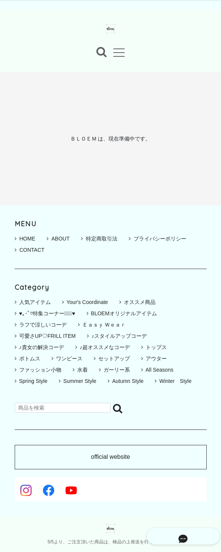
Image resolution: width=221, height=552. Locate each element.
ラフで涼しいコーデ (43, 325)
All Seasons (160, 370)
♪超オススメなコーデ (105, 347)
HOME (25, 239)
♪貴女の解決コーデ (41, 347)
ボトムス (29, 358)
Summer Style (79, 381)
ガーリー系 (117, 370)
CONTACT (30, 250)
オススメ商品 (139, 302)
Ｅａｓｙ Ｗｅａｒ (104, 325)
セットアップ (114, 358)
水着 (82, 370)
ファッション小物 (40, 370)
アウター (156, 358)
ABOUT (58, 239)
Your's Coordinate (87, 302)
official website (110, 457)
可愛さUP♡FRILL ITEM (47, 336)
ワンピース (69, 358)
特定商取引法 (99, 239)
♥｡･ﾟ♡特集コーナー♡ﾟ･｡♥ (47, 313)
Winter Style (175, 381)
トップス (156, 347)
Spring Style (33, 381)
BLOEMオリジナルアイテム (124, 313)
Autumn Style (127, 381)
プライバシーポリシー (157, 239)
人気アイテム (35, 302)
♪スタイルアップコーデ (119, 336)
